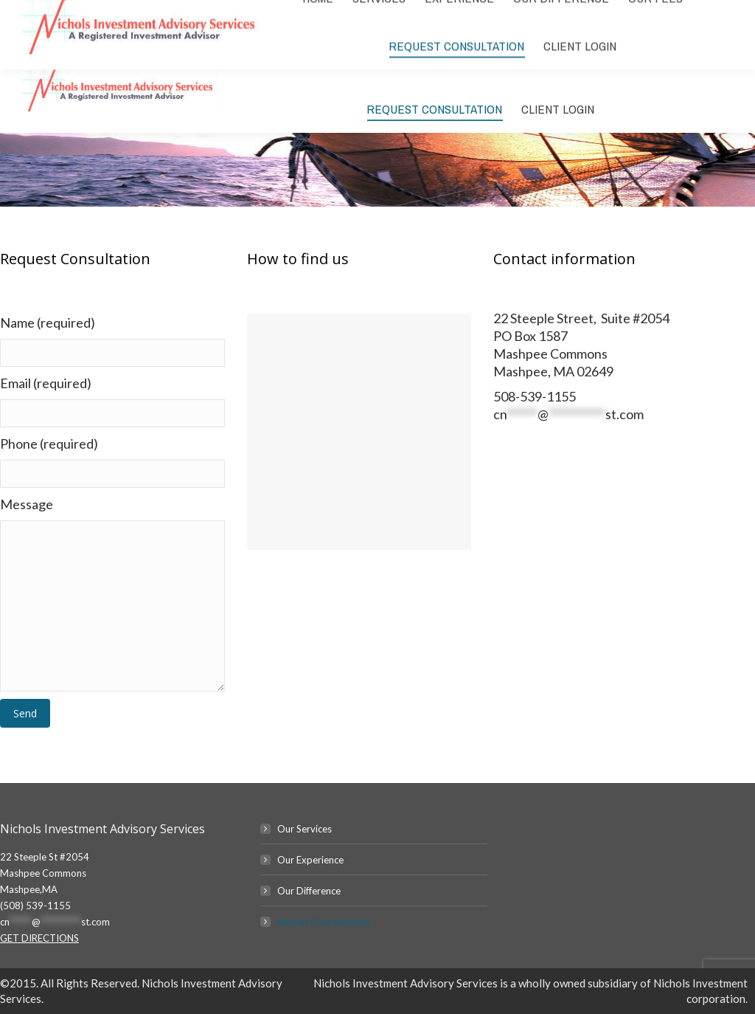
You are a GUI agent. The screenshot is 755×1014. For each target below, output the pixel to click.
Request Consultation (323, 922)
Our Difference (309, 891)
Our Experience (310, 860)
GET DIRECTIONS (39, 938)
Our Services (304, 829)
